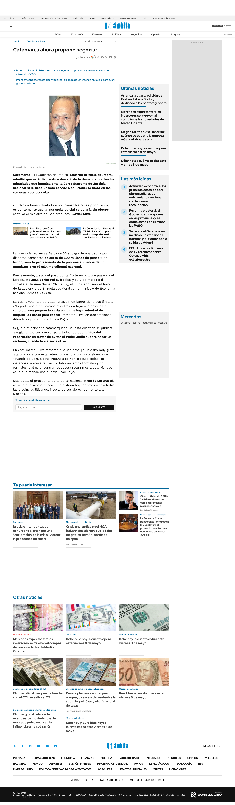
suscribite (217, 26)
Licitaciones (177, 769)
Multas (158, 769)
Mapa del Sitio (23, 769)
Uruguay (175, 34)
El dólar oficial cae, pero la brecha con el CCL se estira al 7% (38, 695)
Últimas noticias (43, 758)
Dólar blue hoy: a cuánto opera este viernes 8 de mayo (143, 150)
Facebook (22, 746)
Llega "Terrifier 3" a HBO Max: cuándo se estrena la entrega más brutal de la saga (143, 135)
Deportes (56, 763)
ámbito (17, 41)
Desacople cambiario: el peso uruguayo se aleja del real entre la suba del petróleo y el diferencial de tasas (91, 699)
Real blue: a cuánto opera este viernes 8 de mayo (141, 695)
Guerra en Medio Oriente (164, 18)
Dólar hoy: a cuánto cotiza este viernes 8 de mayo (143, 162)
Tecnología (183, 763)
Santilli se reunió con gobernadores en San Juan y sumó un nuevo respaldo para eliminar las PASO (45, 233)
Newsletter (228, 34)
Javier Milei (78, 18)
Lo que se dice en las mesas (54, 18)
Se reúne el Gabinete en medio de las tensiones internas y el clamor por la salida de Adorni (148, 237)
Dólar (58, 34)
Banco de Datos (129, 758)
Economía (77, 34)
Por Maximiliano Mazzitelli (78, 711)
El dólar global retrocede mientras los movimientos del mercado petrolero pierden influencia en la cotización (35, 720)
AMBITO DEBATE (147, 780)
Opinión (155, 34)
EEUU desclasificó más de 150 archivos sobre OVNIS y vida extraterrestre (146, 253)
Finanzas (97, 34)
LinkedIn (38, 746)
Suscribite (99, 407)
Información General (112, 763)
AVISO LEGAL (105, 769)
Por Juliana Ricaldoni (149, 510)
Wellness (211, 758)
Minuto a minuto (24, 634)
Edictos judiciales (133, 769)
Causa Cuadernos (128, 18)
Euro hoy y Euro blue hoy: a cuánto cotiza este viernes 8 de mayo (89, 727)
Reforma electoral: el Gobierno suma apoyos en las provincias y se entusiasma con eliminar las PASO (147, 218)
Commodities (149, 323)
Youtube (47, 746)
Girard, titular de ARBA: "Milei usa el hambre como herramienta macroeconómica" (154, 500)
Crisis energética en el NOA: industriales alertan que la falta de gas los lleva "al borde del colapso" (89, 533)
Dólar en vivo (28, 18)
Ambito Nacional (36, 41)
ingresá (227, 26)
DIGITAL (83, 780)
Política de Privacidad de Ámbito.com (65, 769)
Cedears (162, 323)
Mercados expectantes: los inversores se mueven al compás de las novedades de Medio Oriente (142, 117)
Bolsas (136, 323)
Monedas (125, 323)
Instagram (30, 746)
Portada (19, 758)
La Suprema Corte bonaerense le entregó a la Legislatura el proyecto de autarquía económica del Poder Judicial (154, 526)
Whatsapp (55, 746)
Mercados (154, 758)
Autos (138, 763)
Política (116, 34)
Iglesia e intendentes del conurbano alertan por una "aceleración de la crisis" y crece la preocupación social (37, 533)
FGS (144, 18)
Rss (200, 763)
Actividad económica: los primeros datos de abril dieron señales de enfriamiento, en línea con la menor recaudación (147, 195)
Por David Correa (74, 544)
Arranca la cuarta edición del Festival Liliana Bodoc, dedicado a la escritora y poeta (144, 99)
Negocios (136, 34)
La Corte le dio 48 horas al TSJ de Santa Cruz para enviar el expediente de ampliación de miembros (98, 233)
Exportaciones (107, 18)
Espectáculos (159, 763)
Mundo (38, 763)
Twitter (14, 746)
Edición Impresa (80, 763)
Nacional (19, 763)
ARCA (92, 18)
